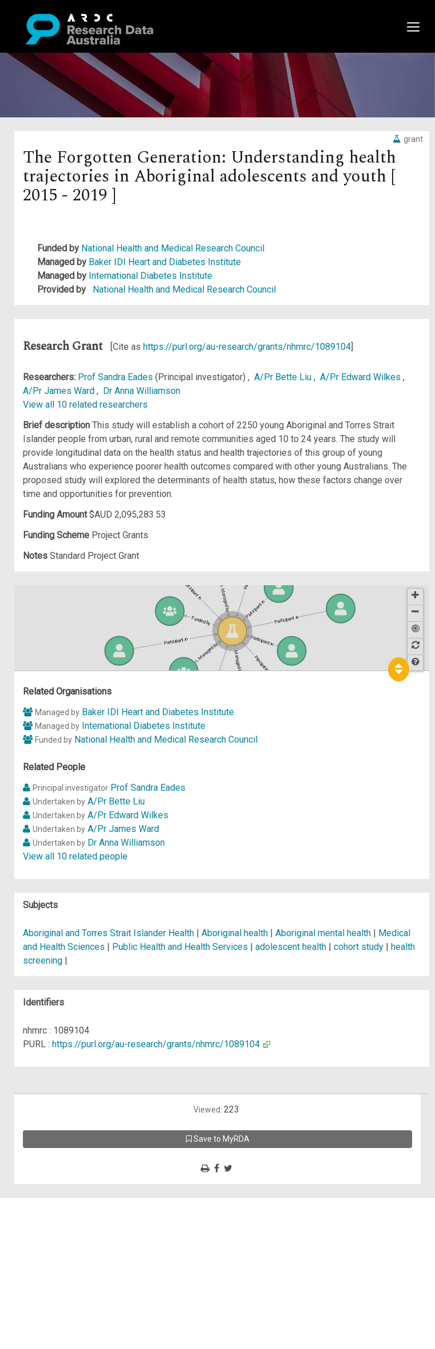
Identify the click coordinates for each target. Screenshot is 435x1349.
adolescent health (290, 946)
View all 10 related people (75, 856)
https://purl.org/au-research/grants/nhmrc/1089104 (247, 346)
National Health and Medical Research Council (172, 248)
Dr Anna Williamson (141, 390)
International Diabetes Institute (150, 275)
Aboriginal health (234, 933)
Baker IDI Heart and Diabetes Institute (165, 262)
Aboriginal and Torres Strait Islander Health (109, 933)
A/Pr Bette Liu (284, 377)
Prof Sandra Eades (116, 377)
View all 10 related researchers (85, 404)
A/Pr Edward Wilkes (361, 377)
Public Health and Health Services (181, 946)
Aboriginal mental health (323, 933)
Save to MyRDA (218, 1138)
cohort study (358, 946)
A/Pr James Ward (60, 390)
